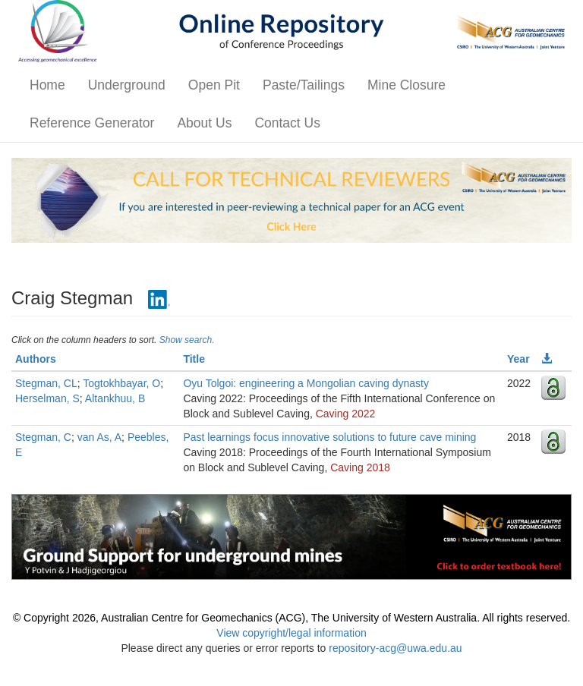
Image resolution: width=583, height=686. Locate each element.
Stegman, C (43, 437)
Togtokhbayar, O (121, 383)
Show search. (187, 340)
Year (518, 359)
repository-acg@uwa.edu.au (395, 648)
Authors (35, 359)
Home (47, 85)
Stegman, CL (46, 383)
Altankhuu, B (115, 398)
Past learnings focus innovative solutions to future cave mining (329, 437)
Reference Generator (92, 123)
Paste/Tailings (304, 85)
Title (194, 359)
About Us (204, 123)
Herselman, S (47, 398)
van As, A (99, 437)
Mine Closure (406, 85)
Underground (126, 85)
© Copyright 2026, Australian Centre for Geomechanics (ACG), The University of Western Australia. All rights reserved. (291, 618)
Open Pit (214, 85)
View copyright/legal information (291, 633)
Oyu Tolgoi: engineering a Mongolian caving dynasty (306, 383)
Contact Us (287, 123)
